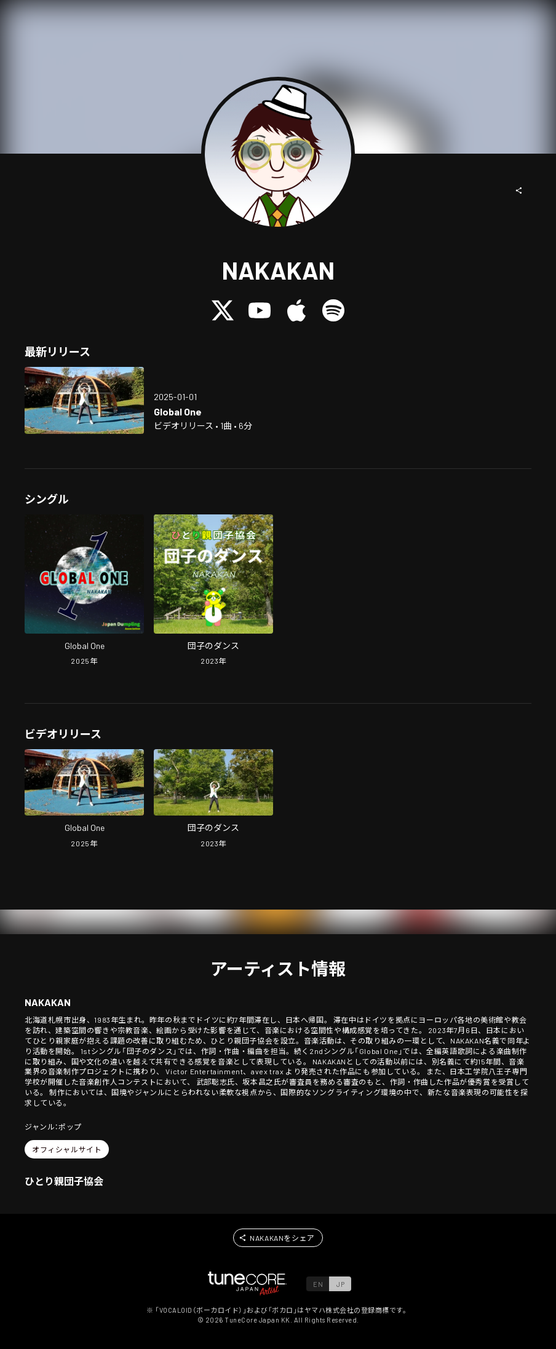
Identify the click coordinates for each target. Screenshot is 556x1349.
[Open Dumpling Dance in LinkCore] (213, 591)
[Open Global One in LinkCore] (84, 400)
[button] (519, 190)
